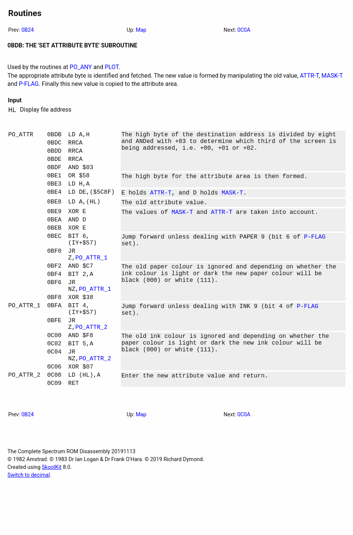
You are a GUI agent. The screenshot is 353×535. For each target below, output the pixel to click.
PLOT (112, 67)
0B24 (27, 30)
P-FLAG (29, 83)
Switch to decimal (28, 523)
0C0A (243, 30)
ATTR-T (309, 75)
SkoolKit (52, 515)
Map (141, 30)
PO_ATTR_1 (91, 281)
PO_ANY (81, 67)
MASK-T (332, 75)
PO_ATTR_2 (91, 364)
